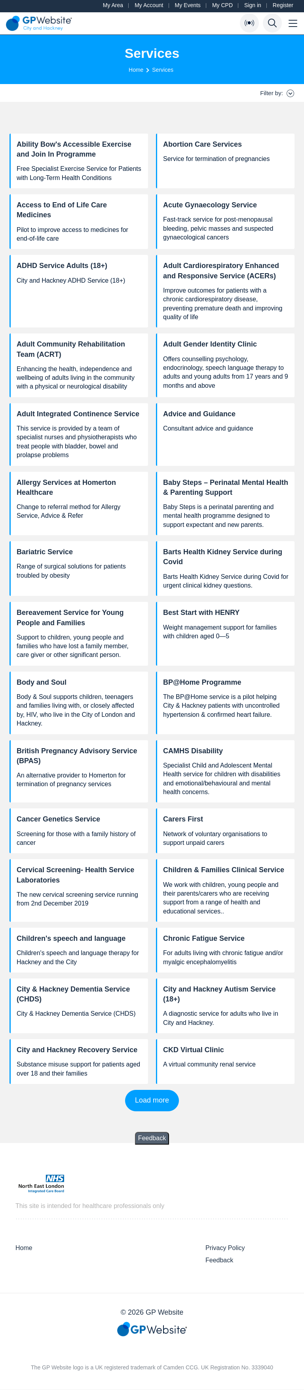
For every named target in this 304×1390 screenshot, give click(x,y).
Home (136, 70)
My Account (149, 5)
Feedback (152, 1138)
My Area (113, 5)
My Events (188, 5)
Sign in (252, 5)
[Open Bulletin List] (249, 23)
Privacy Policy (225, 1247)
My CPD (222, 5)
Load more (152, 1100)
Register (283, 5)
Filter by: (277, 93)
